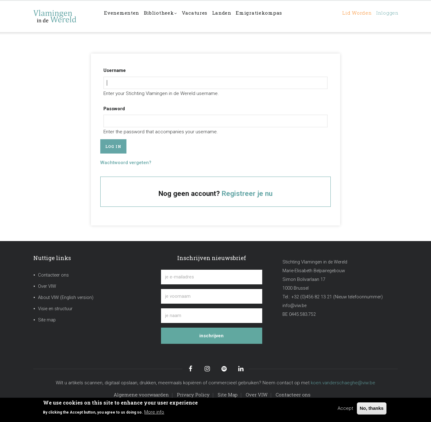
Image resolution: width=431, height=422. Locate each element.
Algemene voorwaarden (141, 394)
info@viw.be (294, 305)
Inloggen (385, 16)
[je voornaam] (211, 296)
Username (114, 70)
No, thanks (372, 408)
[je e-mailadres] (211, 277)
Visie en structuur (55, 308)
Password (114, 108)
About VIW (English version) (65, 297)
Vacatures (206, 16)
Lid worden (350, 16)
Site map (47, 320)
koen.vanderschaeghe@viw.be (343, 383)
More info (154, 412)
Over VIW (47, 286)
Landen (236, 16)
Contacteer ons (53, 275)
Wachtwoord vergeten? (125, 162)
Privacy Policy (193, 394)
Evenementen (124, 16)
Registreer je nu (247, 193)
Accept (345, 408)
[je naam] (211, 315)
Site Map (228, 394)
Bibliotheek (168, 17)
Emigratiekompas (277, 16)
